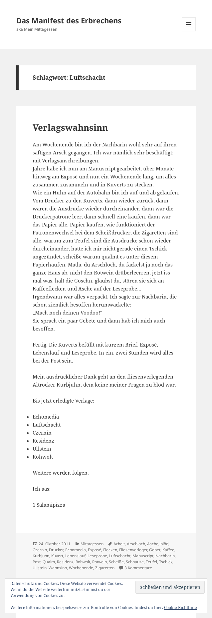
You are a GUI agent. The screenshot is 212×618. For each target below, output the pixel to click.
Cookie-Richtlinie (180, 607)
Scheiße (116, 562)
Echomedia (75, 550)
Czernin (40, 550)
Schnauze (135, 562)
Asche (152, 544)
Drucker (56, 550)
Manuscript (142, 556)
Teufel (151, 562)
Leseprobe (97, 556)
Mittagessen (92, 544)
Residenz (65, 562)
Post (37, 562)
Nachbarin (165, 556)
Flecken (110, 550)
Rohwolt (83, 562)
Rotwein (99, 562)
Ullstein (40, 568)
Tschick (165, 562)
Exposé (94, 550)
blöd (164, 544)
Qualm (49, 562)
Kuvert (57, 556)
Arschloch (136, 544)
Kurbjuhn (41, 556)
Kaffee (168, 550)
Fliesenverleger (133, 550)
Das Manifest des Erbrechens (68, 20)
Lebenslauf (75, 556)
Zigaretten (104, 568)
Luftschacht (119, 556)
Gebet (154, 550)
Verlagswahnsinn (70, 127)
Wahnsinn (58, 568)
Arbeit (119, 544)
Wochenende (81, 568)
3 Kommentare (138, 568)
